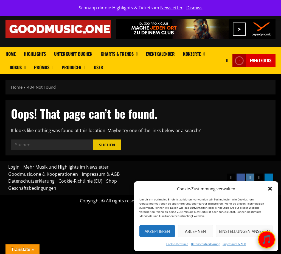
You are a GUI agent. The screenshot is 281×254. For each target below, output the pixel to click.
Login (13, 167)
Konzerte (192, 54)
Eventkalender (160, 54)
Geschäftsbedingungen (32, 188)
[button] (270, 188)
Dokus (16, 67)
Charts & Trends (117, 54)
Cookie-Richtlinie (177, 244)
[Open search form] (227, 60)
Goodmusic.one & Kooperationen (43, 174)
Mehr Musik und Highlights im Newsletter (66, 167)
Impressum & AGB (234, 244)
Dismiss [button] (194, 8)
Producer (72, 67)
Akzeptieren (157, 231)
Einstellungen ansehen (244, 231)
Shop (111, 181)
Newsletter (171, 8)
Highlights (35, 54)
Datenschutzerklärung (205, 244)
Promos (41, 67)
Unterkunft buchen (73, 54)
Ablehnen (195, 231)
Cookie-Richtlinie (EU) (80, 181)
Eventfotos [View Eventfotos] (251, 60)
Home (10, 54)
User (98, 67)
